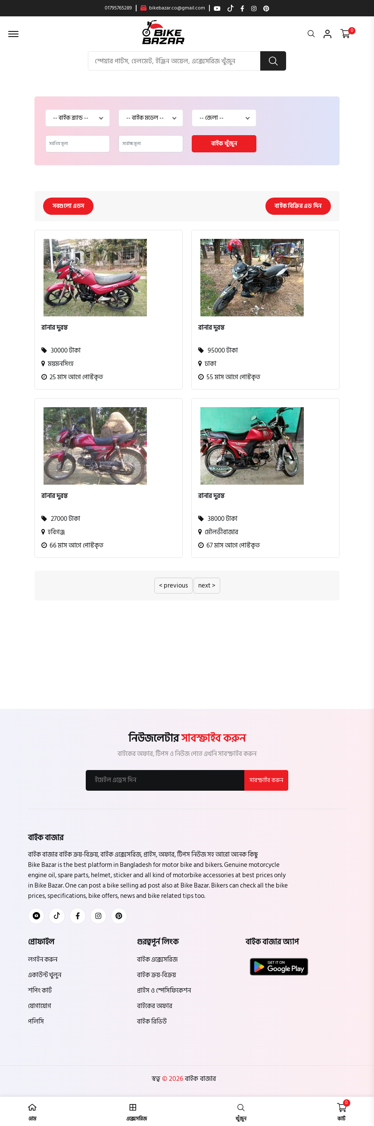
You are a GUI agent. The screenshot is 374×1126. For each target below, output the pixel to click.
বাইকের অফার (154, 1006)
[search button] (273, 61)
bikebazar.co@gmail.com (172, 8)
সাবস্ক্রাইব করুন (266, 780)
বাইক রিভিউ (152, 1021)
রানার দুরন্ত (54, 328)
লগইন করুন (42, 959)
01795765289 (118, 8)
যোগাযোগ (39, 1006)
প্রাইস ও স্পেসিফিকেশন (164, 990)
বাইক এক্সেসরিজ (157, 959)
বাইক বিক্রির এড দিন (297, 206)
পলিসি (36, 1021)
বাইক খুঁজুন (224, 143)
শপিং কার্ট (40, 990)
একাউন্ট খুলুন (44, 975)
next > (206, 585)
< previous (173, 585)
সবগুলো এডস (68, 206)
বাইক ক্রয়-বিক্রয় (156, 975)
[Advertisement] (187, 666)
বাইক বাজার (199, 1078)
